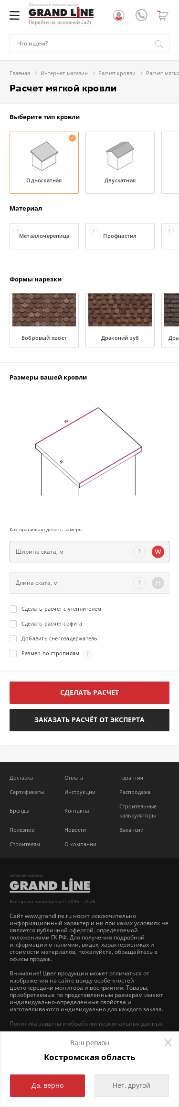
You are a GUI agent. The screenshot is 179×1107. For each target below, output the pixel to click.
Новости (75, 829)
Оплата (73, 777)
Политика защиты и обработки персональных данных (86, 1023)
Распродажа (134, 791)
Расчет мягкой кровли (140, 73)
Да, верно (47, 1085)
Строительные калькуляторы (138, 811)
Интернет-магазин (30, 73)
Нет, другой (131, 1085)
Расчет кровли (83, 73)
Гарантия (131, 777)
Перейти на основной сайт (60, 22)
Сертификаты (27, 791)
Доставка (21, 777)
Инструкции (79, 791)
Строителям (25, 844)
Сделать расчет (89, 692)
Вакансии (131, 829)
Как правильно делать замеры (46, 529)
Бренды (19, 810)
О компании (80, 844)
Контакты (76, 810)
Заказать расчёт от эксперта (89, 719)
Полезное (22, 829)
